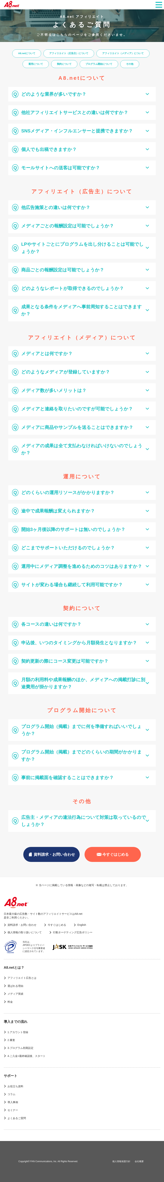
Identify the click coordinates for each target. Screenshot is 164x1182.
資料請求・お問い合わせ (51, 854)
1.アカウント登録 (18, 1032)
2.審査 (11, 1040)
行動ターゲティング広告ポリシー (72, 932)
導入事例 (13, 1102)
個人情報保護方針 (121, 1161)
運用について (35, 64)
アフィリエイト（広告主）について (68, 53)
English (81, 924)
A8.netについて (26, 53)
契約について (64, 64)
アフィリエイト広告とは (22, 977)
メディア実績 (15, 993)
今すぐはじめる (113, 854)
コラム (11, 1094)
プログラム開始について (98, 64)
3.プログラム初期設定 (20, 1047)
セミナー (13, 1110)
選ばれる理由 (15, 985)
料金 (10, 1001)
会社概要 (139, 1161)
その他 (129, 64)
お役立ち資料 (15, 1086)
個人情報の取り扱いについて (25, 932)
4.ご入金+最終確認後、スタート (26, 1055)
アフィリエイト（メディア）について (123, 53)
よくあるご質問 (17, 1118)
